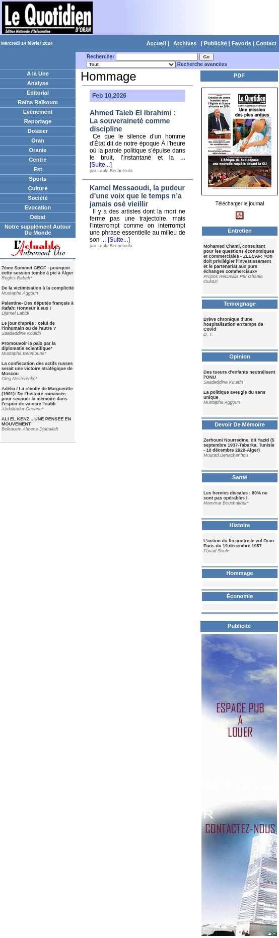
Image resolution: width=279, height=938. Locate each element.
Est (37, 169)
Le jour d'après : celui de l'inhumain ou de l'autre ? (29, 326)
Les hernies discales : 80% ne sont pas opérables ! (235, 495)
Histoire (240, 525)
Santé (239, 477)
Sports (38, 179)
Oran (37, 140)
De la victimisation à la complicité (38, 288)
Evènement (38, 112)
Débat (38, 217)
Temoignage (240, 304)
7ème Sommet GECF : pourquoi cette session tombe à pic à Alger (37, 270)
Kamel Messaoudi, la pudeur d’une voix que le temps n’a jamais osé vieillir (137, 196)
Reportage (37, 121)
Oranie (38, 150)
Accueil (156, 43)
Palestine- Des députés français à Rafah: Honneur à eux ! (38, 306)
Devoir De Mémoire (240, 424)
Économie (240, 596)
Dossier (38, 131)
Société (37, 198)
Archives (184, 43)
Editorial (38, 93)
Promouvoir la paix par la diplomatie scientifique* (29, 346)
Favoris (241, 43)
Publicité (215, 43)
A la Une (38, 73)
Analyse (37, 83)
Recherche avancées (202, 64)
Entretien (240, 231)
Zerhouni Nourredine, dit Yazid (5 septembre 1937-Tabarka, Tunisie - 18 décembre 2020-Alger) (238, 445)
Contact (266, 43)
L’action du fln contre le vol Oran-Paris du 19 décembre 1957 (239, 543)
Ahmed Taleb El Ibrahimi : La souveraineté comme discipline (133, 121)
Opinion (239, 356)
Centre (38, 160)
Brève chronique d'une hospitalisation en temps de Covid (233, 324)
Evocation (38, 207)
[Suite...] (101, 164)
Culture (38, 188)
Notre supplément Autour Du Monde (38, 230)
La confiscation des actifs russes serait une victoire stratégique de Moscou (37, 368)
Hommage (239, 573)
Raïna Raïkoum (37, 102)
